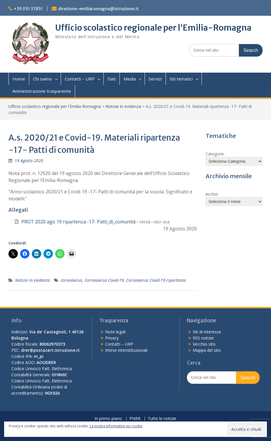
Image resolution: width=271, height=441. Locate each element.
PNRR (134, 419)
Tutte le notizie (162, 419)
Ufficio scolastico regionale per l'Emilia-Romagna (153, 27)
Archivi (212, 194)
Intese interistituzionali (126, 350)
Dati (111, 79)
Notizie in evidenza (123, 106)
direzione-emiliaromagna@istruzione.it (98, 8)
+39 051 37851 (28, 8)
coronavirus (71, 280)
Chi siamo (42, 79)
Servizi (155, 79)
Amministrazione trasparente (41, 91)
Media (130, 79)
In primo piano (108, 419)
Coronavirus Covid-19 (104, 280)
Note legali (115, 332)
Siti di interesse (207, 332)
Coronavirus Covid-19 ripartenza (156, 280)
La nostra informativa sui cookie (116, 426)
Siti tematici (181, 79)
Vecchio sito (204, 344)
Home (19, 79)
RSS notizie (203, 338)
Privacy (112, 338)
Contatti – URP (80, 79)
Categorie (215, 154)
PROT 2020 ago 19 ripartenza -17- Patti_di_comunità (78, 221)
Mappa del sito (207, 350)
